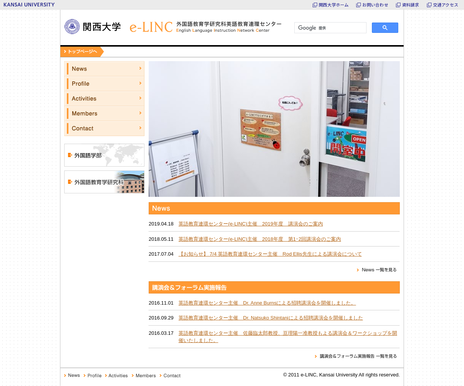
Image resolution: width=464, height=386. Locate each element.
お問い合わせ (375, 5)
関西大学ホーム (334, 5)
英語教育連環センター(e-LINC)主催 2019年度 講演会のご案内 (250, 224)
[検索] (329, 27)
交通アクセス (445, 5)
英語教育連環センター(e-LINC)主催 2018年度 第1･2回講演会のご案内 (259, 239)
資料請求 (410, 5)
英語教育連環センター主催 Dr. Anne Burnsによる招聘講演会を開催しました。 (267, 303)
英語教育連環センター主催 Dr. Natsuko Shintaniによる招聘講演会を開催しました (270, 318)
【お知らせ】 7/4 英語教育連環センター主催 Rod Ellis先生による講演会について (270, 254)
